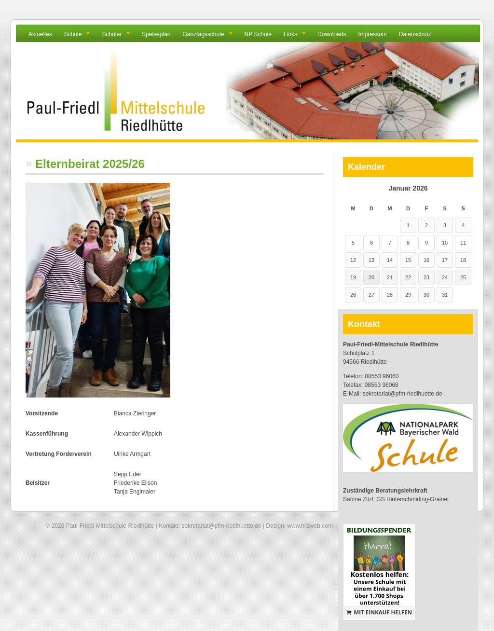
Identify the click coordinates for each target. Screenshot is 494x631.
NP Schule (258, 34)
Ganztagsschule (203, 34)
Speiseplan (156, 34)
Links (290, 34)
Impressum (372, 34)
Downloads (331, 34)
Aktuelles (40, 34)
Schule (73, 34)
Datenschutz (415, 34)
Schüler (112, 34)
